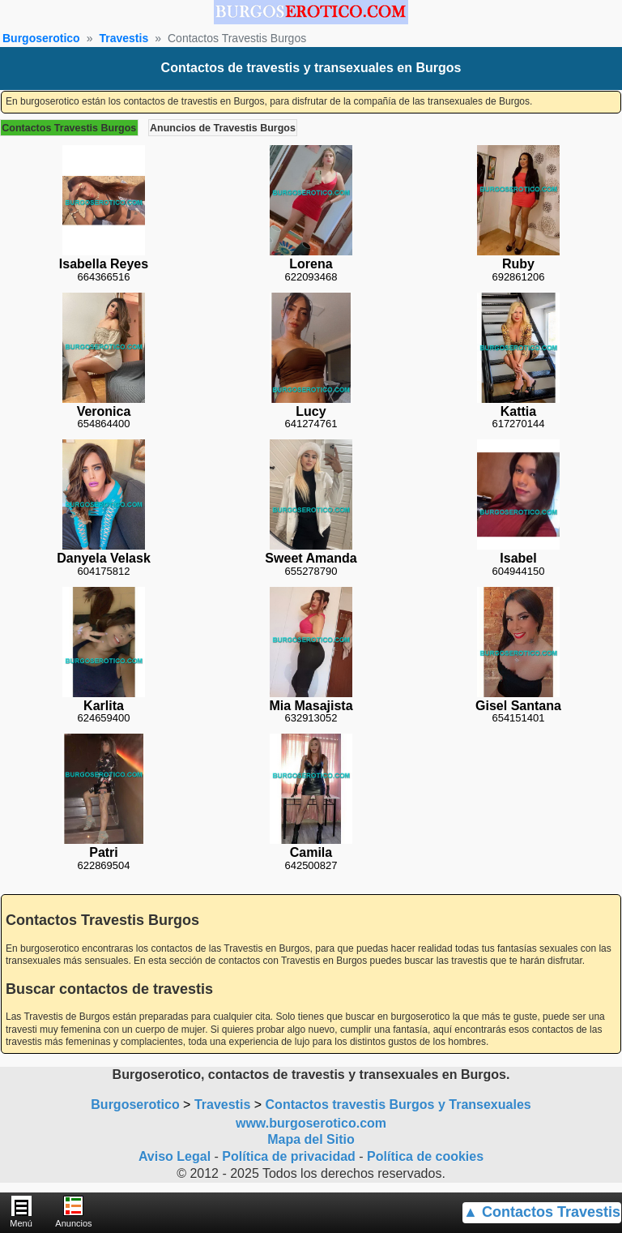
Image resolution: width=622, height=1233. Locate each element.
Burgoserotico (41, 38)
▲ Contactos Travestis (541, 1212)
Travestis (123, 38)
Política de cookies (425, 1156)
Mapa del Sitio (311, 1139)
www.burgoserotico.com (311, 1123)
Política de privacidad (289, 1156)
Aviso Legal (174, 1156)
